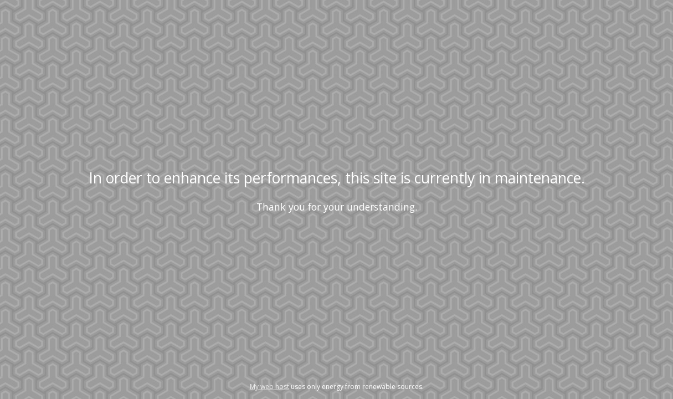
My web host (269, 386)
